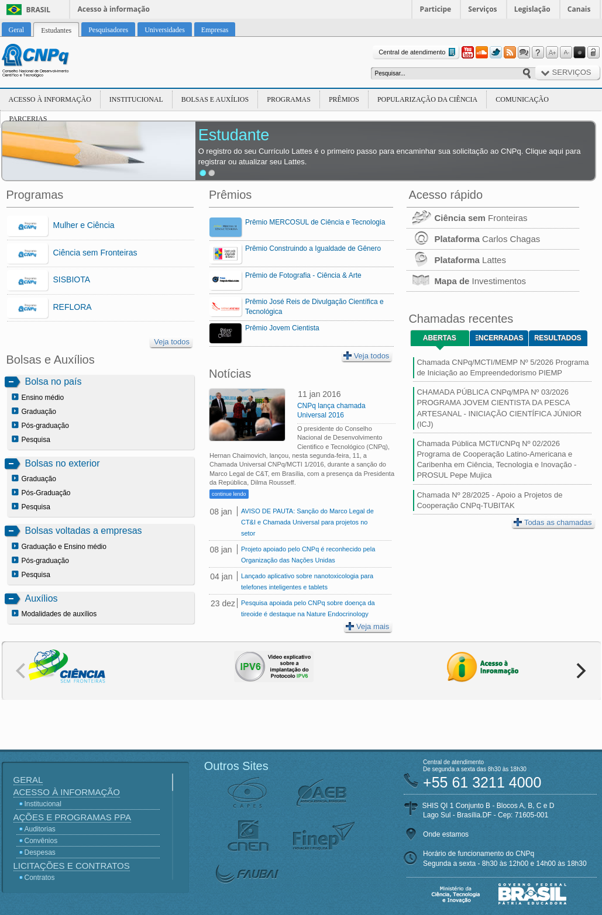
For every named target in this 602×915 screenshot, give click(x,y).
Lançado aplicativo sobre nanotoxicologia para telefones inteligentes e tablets (307, 581)
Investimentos (466, 281)
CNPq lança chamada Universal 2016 (331, 410)
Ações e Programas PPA (72, 817)
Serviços (482, 9)
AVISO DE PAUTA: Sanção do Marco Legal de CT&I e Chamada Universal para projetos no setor (307, 522)
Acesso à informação (114, 9)
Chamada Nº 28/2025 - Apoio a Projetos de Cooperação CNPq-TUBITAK (489, 500)
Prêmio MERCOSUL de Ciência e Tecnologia (315, 222)
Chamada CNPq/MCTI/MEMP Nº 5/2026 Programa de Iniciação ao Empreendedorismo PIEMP (503, 367)
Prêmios (344, 99)
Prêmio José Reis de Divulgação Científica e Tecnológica (314, 307)
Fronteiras (467, 218)
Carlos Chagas (473, 239)
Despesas (40, 852)
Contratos (40, 877)
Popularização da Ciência (427, 99)
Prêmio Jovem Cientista (282, 328)
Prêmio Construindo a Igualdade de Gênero (313, 248)
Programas (289, 99)
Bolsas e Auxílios (215, 99)
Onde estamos (446, 834)
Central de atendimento (418, 52)
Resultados (558, 338)
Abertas (439, 338)
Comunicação (522, 99)
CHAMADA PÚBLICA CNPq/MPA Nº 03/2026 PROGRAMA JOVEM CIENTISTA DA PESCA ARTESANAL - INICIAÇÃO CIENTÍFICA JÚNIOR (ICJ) (499, 408)
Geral (28, 780)
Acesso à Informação (50, 99)
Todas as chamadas (553, 522)
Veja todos (172, 341)
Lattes (456, 260)
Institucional (136, 99)
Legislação (532, 9)
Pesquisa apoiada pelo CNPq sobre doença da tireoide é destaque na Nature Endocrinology (308, 608)
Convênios (41, 841)
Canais (579, 9)
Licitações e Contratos (71, 866)
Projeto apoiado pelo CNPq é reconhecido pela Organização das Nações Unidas (308, 554)
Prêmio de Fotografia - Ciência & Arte (303, 275)
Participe (436, 9)
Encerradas (499, 338)
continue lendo (229, 494)
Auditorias (40, 829)
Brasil (38, 10)
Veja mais (367, 626)
